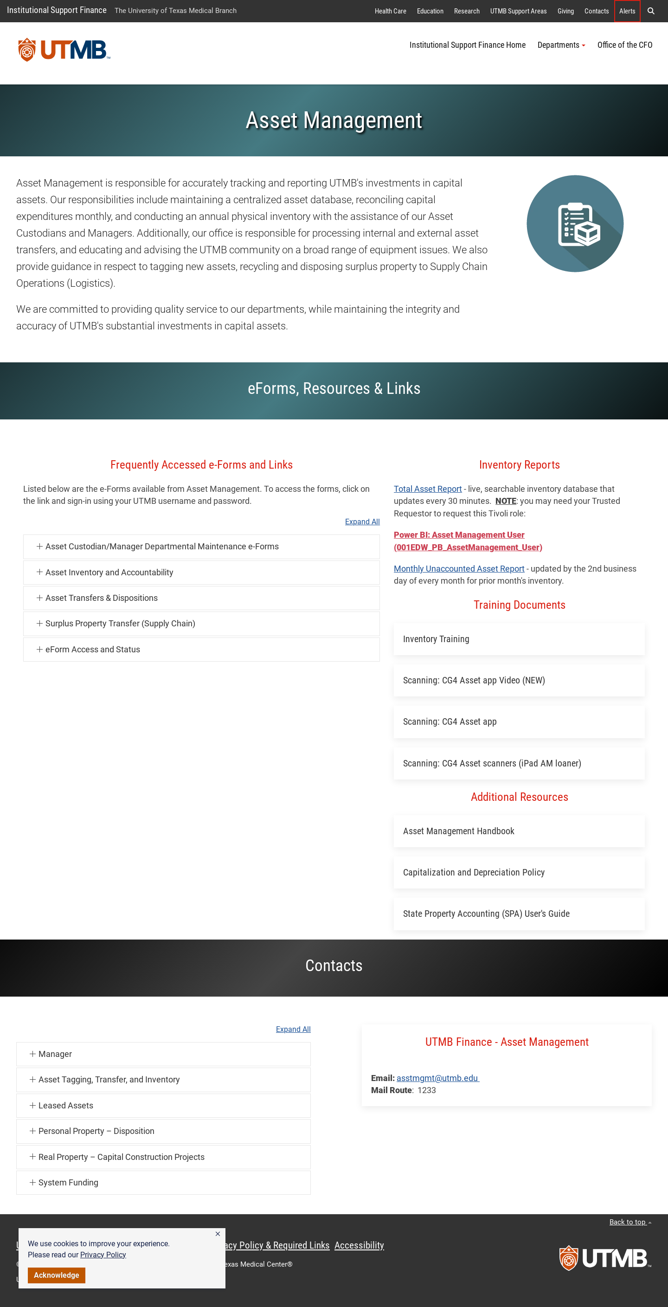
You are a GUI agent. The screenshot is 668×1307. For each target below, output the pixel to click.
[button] (218, 1234)
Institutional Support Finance (57, 10)
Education (430, 11)
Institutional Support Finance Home (468, 45)
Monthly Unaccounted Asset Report (459, 568)
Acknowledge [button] (56, 1275)
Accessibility (359, 1245)
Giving (566, 11)
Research (467, 11)
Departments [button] (561, 45)
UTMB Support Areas (518, 11)
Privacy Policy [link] (103, 1254)
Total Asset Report (428, 489)
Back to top (631, 1222)
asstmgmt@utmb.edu (438, 1078)
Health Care (390, 11)
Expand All (362, 522)
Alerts (627, 11)
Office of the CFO (625, 45)
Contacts (596, 11)
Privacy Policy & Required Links (269, 1245)
